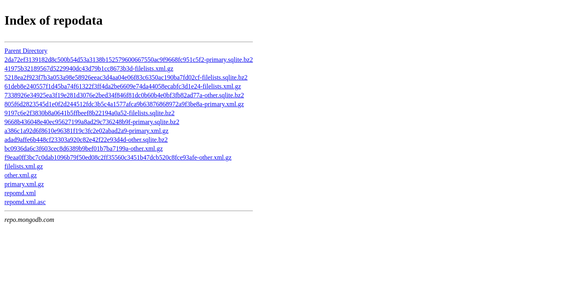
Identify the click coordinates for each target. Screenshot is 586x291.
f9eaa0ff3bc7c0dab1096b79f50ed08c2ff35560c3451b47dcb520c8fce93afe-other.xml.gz (118, 157)
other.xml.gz (20, 175)
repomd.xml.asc (25, 201)
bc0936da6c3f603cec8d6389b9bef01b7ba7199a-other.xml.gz (83, 148)
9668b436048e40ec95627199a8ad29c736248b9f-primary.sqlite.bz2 (91, 121)
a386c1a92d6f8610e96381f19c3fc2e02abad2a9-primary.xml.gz (86, 130)
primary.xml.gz (24, 184)
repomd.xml (20, 193)
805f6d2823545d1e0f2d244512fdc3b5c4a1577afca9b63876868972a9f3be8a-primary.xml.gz (124, 104)
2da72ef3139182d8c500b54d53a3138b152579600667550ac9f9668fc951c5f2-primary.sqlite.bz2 (128, 59)
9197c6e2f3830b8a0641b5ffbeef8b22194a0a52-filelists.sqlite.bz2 (89, 113)
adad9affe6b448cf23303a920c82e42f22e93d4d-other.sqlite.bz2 (86, 139)
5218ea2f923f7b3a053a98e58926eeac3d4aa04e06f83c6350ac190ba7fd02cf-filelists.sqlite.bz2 (126, 77)
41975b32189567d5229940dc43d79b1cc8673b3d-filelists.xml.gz (88, 68)
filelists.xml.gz (23, 166)
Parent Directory (25, 50)
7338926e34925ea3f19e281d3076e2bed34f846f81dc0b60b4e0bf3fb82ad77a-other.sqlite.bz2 (124, 95)
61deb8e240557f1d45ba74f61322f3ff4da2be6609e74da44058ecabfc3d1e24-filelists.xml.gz (122, 86)
